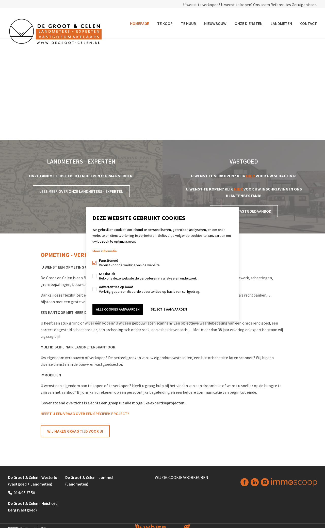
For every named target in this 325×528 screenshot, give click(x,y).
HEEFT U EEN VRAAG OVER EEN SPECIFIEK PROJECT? (85, 410)
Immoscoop (294, 479)
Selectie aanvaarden (169, 308)
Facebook (244, 479)
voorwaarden (18, 524)
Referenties (276, 4)
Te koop (165, 21)
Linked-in (255, 479)
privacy (40, 524)
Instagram (265, 479)
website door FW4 (187, 524)
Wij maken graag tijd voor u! (75, 427)
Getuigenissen (303, 4)
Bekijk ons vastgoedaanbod (243, 207)
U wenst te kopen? (226, 4)
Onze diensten (249, 21)
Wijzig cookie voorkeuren (181, 473)
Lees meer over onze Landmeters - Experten (81, 187)
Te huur (188, 21)
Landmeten (281, 21)
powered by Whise (156, 523)
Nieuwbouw (215, 21)
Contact (308, 21)
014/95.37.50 (24, 489)
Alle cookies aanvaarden (118, 308)
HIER (250, 172)
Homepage (139, 21)
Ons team (254, 4)
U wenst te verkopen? (189, 4)
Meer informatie (104, 252)
